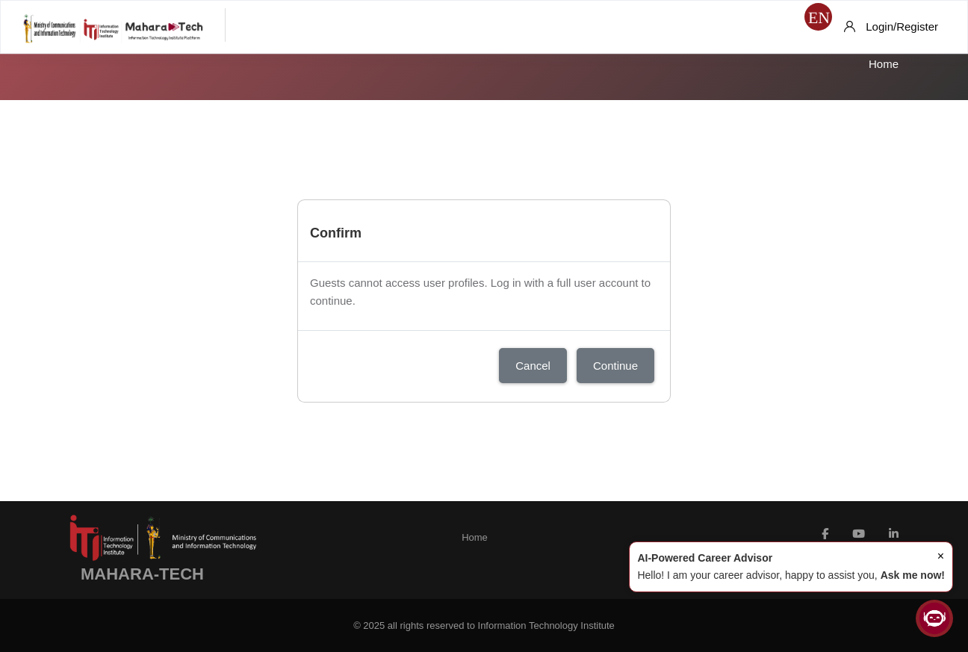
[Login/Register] (891, 26)
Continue (615, 365)
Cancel (532, 365)
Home (884, 64)
